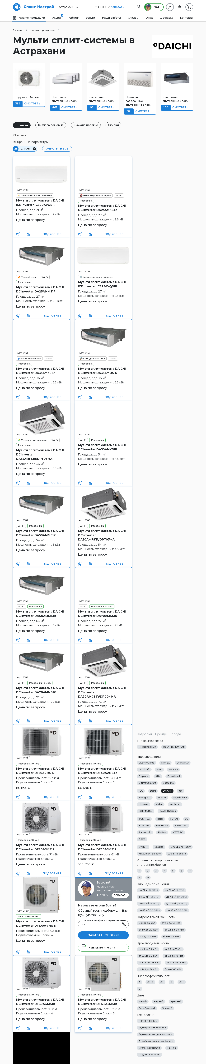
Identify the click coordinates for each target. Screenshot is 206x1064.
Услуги (90, 17)
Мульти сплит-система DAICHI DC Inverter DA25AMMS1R (40, 289)
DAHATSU (183, 762)
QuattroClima (146, 762)
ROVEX (165, 762)
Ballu (153, 790)
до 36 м (149, 896)
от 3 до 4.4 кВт (147, 936)
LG (186, 819)
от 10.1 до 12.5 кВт (149, 962)
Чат (150, 7)
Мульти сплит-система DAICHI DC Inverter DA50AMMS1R (40, 533)
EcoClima (168, 783)
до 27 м (174, 890)
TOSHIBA (144, 819)
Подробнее (52, 234)
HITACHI (144, 825)
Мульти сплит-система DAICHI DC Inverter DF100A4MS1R (40, 923)
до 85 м (149, 910)
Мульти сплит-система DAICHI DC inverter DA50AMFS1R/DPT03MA (102, 535)
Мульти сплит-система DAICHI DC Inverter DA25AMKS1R (102, 208)
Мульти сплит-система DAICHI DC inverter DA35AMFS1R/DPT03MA (40, 454)
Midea (159, 804)
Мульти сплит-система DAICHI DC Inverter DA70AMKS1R (102, 614)
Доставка (166, 17)
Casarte (158, 847)
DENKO (173, 769)
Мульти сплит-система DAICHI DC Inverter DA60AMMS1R (40, 614)
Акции (56, 16)
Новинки (22, 125)
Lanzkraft (144, 769)
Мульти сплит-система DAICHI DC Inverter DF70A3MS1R (40, 847)
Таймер (171, 1048)
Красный (176, 1001)
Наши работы (111, 17)
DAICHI (167, 790)
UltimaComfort (147, 783)
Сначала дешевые (52, 125)
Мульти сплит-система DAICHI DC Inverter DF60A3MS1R (102, 847)
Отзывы (133, 17)
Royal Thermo (167, 811)
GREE (142, 839)
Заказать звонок (103, 935)
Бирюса (143, 776)
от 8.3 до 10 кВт (173, 956)
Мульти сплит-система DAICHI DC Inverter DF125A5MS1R (102, 1002)
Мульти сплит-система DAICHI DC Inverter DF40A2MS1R (102, 771)
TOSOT (162, 797)
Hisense (143, 804)
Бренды (161, 734)
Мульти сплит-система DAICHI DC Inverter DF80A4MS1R (40, 1002)
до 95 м (177, 910)
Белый (143, 1001)
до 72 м (176, 903)
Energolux (145, 797)
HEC (159, 769)
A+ (162, 982)
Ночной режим (148, 1021)
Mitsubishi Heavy (180, 847)
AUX (157, 776)
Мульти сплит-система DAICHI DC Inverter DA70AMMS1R (40, 690)
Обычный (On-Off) (174, 747)
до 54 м (149, 903)
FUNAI (174, 819)
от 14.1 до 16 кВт (148, 969)
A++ (181, 982)
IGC (141, 790)
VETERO (178, 832)
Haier (160, 819)
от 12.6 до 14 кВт (176, 962)
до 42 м (176, 896)
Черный (159, 1001)
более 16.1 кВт (173, 969)
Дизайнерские (177, 853)
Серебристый (147, 1008)
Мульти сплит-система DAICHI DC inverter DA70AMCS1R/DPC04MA (102, 692)
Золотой (167, 1008)
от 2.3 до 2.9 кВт (174, 929)
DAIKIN (143, 847)
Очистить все (56, 148)
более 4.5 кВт (171, 936)
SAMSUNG (181, 825)
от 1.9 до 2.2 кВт (148, 929)
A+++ (150, 982)
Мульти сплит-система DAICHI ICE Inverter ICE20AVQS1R (40, 203)
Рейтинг (73, 17)
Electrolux (162, 825)
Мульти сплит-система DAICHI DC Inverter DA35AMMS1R (102, 371)
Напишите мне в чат (99, 947)
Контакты (186, 17)
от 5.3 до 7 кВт (173, 949)
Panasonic (145, 832)
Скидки (116, 125)
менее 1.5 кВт (147, 923)
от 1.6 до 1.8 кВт (171, 923)
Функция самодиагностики (155, 1034)
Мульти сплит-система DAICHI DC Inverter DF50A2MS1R (40, 771)
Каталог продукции (29, 17)
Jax (180, 790)
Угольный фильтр (149, 1048)
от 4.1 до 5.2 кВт (148, 949)
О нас (149, 17)
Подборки (144, 734)
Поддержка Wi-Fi (149, 1054)
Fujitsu (162, 832)
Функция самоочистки (152, 1027)
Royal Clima (180, 797)
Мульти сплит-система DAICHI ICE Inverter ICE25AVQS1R (102, 284)
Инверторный (147, 747)
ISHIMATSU (145, 811)
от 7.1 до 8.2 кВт (148, 956)
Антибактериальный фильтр (156, 1041)
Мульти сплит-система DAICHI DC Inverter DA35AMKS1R (40, 371)
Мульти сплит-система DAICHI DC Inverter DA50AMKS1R (102, 447)
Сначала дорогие (88, 125)
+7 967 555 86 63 (111, 895)
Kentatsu (175, 804)
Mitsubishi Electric (150, 853)
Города (175, 734)
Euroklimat (173, 776)
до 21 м (148, 890)
